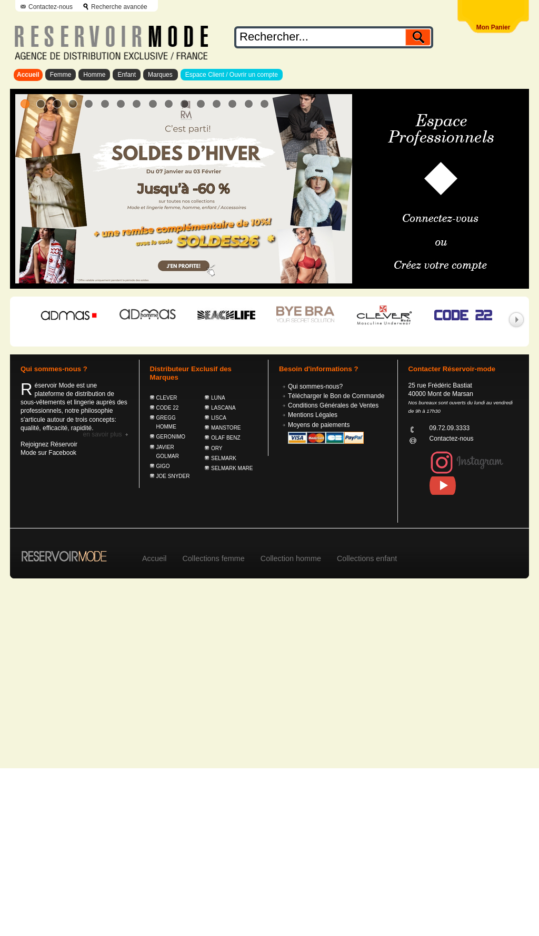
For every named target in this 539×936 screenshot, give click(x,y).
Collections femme (213, 558)
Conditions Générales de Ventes (333, 405)
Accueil (28, 74)
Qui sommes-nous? (315, 386)
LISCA (218, 418)
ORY (217, 448)
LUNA (218, 398)
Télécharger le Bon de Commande (336, 396)
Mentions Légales (312, 415)
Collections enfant (367, 558)
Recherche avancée (119, 7)
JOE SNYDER (173, 476)
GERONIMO (171, 437)
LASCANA (223, 408)
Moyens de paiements (319, 425)
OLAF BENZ (226, 438)
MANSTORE (226, 428)
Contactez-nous (50, 7)
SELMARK (223, 458)
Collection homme (291, 558)
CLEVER (166, 398)
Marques (160, 74)
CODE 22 (167, 408)
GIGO (163, 466)
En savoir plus (102, 434)
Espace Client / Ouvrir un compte (231, 74)
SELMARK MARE (232, 468)
